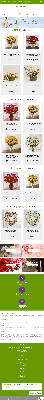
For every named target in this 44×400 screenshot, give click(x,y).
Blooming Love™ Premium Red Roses (11, 124)
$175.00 (11, 60)
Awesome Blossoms (22, 6)
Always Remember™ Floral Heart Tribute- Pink (11, 232)
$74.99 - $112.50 (11, 161)
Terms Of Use (5, 399)
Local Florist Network (21, 399)
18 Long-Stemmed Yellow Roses (11, 54)
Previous (2, 48)
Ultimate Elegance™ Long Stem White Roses (32, 155)
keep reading (6, 317)
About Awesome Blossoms (8, 313)
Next (42, 48)
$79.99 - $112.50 (11, 129)
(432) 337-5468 (6, 1)
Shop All (26, 30)
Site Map (29, 399)
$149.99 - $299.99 (33, 161)
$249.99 (11, 236)
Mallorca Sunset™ (11, 86)
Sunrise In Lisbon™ (33, 86)
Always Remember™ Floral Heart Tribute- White (32, 232)
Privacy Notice (12, 399)
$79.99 (33, 91)
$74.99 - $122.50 (32, 60)
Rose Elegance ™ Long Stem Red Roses (33, 54)
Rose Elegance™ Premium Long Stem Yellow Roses (11, 156)
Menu (4, 16)
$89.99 (11, 91)
